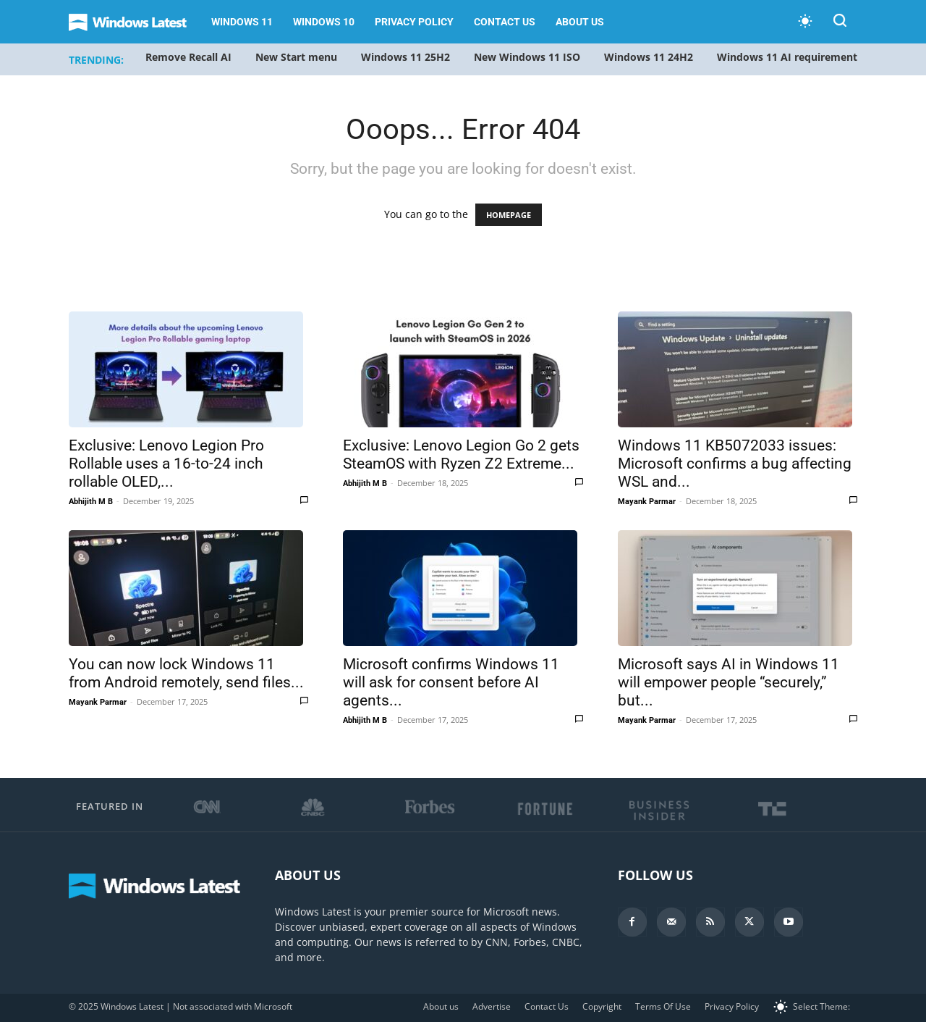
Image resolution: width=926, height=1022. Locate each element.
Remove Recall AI (188, 57)
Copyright (601, 1006)
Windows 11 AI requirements (789, 57)
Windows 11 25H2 (405, 57)
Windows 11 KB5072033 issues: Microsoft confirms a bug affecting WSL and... (734, 463)
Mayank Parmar (647, 501)
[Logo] (135, 22)
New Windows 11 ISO (527, 57)
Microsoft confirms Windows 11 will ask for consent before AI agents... (451, 682)
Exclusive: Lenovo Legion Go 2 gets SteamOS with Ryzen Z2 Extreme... (461, 454)
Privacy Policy (414, 22)
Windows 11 (242, 22)
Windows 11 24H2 (648, 57)
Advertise (491, 1006)
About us (580, 22)
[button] (840, 23)
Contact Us (504, 22)
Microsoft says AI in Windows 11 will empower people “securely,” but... (728, 682)
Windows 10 (323, 22)
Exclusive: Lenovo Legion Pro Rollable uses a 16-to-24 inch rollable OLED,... (166, 463)
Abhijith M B (91, 501)
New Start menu (296, 57)
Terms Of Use (663, 1006)
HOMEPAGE (508, 214)
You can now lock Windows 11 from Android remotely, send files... (186, 673)
